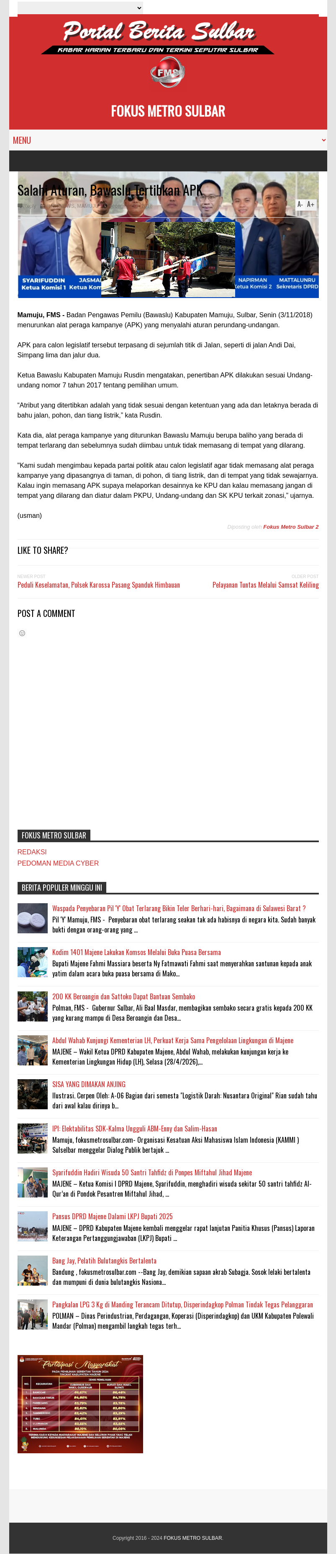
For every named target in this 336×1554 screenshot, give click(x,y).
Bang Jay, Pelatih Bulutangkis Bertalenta (104, 1261)
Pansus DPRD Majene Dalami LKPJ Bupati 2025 (112, 1216)
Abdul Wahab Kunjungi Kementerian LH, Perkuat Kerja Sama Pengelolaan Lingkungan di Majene (172, 1040)
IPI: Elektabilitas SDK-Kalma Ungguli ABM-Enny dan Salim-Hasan (134, 1128)
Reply (29, 206)
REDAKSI (32, 852)
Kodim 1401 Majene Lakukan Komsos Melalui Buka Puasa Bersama (136, 952)
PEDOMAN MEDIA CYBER (58, 863)
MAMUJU (87, 206)
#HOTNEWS (60, 206)
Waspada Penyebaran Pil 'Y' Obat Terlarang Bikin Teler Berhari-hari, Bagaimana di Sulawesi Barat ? (179, 908)
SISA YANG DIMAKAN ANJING (89, 1084)
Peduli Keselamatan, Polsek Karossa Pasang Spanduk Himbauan (99, 585)
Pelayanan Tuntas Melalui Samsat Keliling (266, 585)
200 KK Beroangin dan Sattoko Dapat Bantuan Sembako (123, 996)
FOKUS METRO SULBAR (168, 110)
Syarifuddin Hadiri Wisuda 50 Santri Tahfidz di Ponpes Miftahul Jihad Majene (152, 1172)
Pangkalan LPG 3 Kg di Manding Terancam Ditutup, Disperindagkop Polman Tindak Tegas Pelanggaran (182, 1304)
